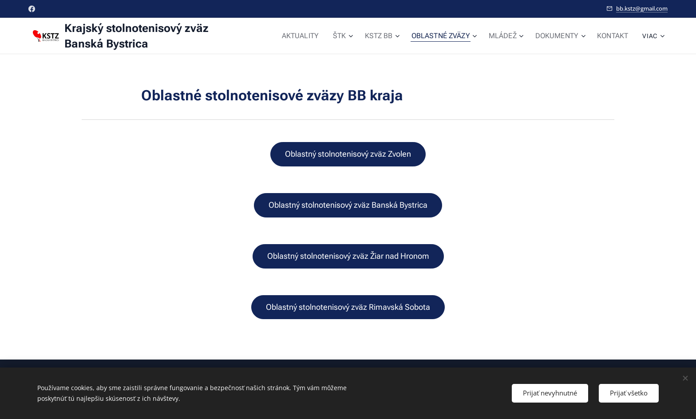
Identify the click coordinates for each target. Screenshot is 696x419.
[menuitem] (318, 36)
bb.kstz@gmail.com (642, 8)
